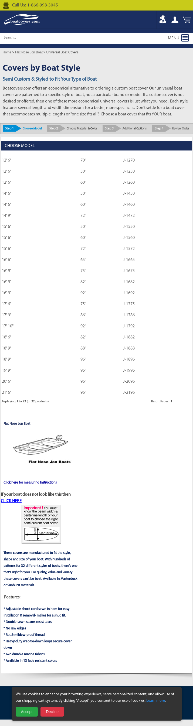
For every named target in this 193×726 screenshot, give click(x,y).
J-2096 (129, 381)
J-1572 (129, 249)
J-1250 (129, 171)
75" (83, 271)
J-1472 (129, 216)
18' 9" (6, 348)
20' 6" (6, 381)
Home (7, 52)
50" (83, 171)
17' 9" (6, 315)
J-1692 (129, 293)
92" (83, 293)
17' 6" (6, 304)
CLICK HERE (11, 501)
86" (83, 315)
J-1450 (129, 193)
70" (83, 160)
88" (83, 348)
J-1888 (129, 348)
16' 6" (6, 260)
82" (83, 282)
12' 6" (6, 160)
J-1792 (129, 326)
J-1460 (129, 205)
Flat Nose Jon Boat (29, 52)
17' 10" (7, 326)
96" (83, 359)
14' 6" (6, 193)
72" (83, 216)
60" (83, 182)
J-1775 (129, 304)
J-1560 (129, 238)
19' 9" (6, 370)
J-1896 (129, 359)
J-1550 (129, 227)
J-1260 (129, 182)
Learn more (155, 701)
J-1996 (129, 370)
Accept (27, 712)
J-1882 (129, 337)
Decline (52, 712)
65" (83, 260)
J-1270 (129, 160)
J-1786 (129, 315)
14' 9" (6, 216)
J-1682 (129, 282)
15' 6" (6, 227)
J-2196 (129, 393)
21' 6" (6, 393)
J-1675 (129, 271)
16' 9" (6, 271)
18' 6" (6, 337)
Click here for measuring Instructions (30, 482)
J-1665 (129, 260)
